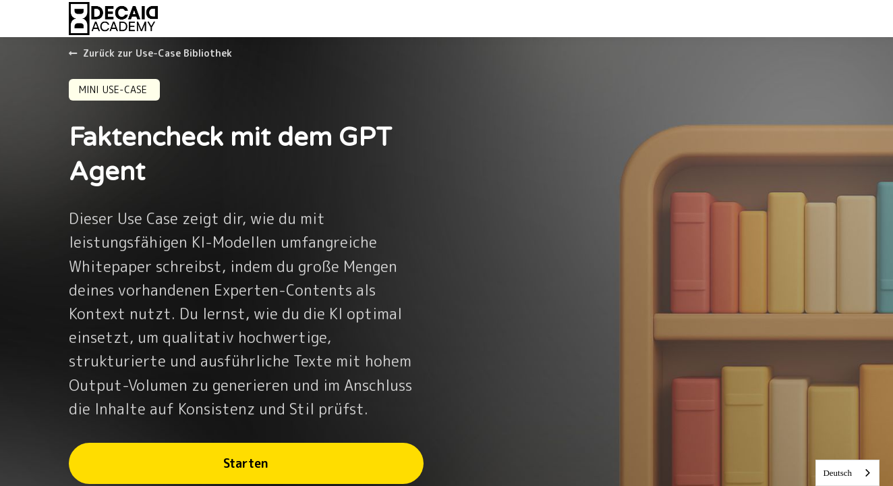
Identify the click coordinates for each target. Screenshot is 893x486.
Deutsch (837, 473)
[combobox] (847, 473)
